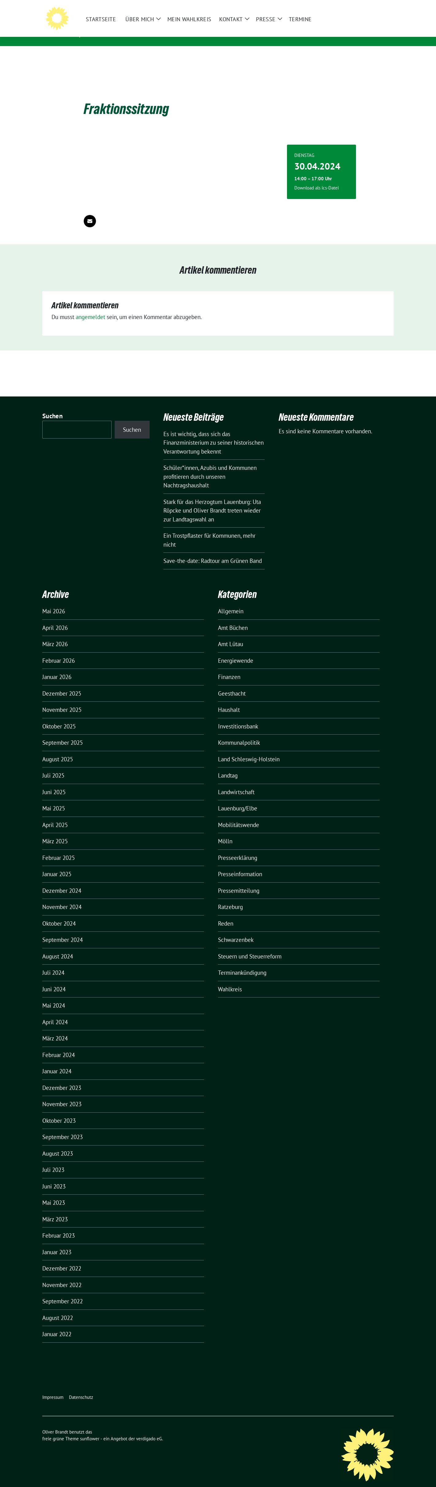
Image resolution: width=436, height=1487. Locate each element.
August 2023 (57, 1144)
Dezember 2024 (61, 881)
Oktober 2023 (59, 1111)
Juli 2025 (53, 766)
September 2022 (62, 1291)
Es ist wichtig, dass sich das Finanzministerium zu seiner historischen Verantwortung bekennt (213, 433)
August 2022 (57, 1308)
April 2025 (55, 815)
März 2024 (55, 1028)
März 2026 (55, 634)
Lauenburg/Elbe (237, 798)
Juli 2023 (53, 1160)
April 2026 (55, 618)
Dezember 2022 (61, 1259)
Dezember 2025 (61, 684)
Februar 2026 (58, 651)
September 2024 (62, 930)
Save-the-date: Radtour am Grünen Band (212, 551)
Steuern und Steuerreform (249, 946)
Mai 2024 (53, 996)
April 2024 (55, 1012)
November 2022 (62, 1275)
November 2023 (62, 1094)
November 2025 (62, 700)
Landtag (228, 766)
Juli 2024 (53, 963)
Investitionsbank (238, 716)
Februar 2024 (58, 1045)
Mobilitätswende (238, 815)
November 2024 (62, 897)
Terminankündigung (242, 963)
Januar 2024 (56, 1061)
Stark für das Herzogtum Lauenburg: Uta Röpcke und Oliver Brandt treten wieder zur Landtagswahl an (212, 501)
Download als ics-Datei (316, 178)
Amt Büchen (233, 618)
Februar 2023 (58, 1226)
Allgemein (230, 601)
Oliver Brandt (116, 24)
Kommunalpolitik (239, 733)
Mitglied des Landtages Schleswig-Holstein (154, 33)
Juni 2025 (54, 782)
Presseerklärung (237, 848)
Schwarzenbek (236, 930)
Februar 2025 (58, 848)
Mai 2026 (53, 601)
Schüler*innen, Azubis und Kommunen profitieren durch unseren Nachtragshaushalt (210, 467)
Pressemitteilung (238, 881)
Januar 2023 (56, 1242)
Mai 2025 (53, 798)
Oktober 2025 (59, 716)
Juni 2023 (54, 1177)
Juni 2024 (54, 979)
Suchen (52, 406)
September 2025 (62, 733)
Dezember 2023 (61, 1078)
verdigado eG (149, 1429)
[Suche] (374, 6)
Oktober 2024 (59, 914)
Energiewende (235, 651)
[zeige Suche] (383, 6)
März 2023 (55, 1209)
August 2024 (57, 946)
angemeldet (90, 307)
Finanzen (229, 667)
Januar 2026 (56, 667)
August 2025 (57, 749)
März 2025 (55, 831)
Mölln (225, 831)
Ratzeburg (230, 897)
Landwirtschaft (236, 782)
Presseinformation (240, 864)
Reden (225, 914)
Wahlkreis (230, 979)
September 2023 (62, 1127)
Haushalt (229, 700)
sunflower (89, 1429)
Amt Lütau (230, 634)
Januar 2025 (56, 864)
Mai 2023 (53, 1193)
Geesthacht (232, 684)
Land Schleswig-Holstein (249, 749)
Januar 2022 (56, 1324)
